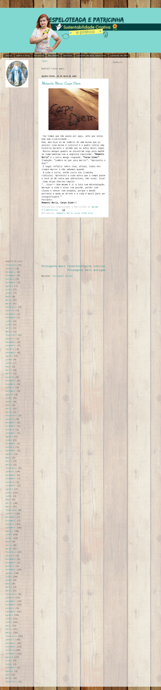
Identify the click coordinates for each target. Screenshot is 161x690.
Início (8, 56)
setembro (10, 283)
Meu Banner (53, 56)
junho (8, 293)
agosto (9, 286)
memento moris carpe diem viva (75, 213)
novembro (10, 276)
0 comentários (50, 210)
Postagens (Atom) (63, 276)
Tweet (44, 61)
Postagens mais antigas (87, 270)
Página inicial (93, 266)
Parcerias (39, 56)
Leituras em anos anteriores (91, 56)
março (8, 304)
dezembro (10, 272)
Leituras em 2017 (119, 56)
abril (8, 300)
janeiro (9, 269)
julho (8, 290)
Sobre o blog (23, 56)
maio (7, 297)
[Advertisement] (73, 240)
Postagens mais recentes (61, 266)
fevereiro (11, 265)
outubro (9, 279)
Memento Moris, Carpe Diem (61, 83)
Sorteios (67, 56)
